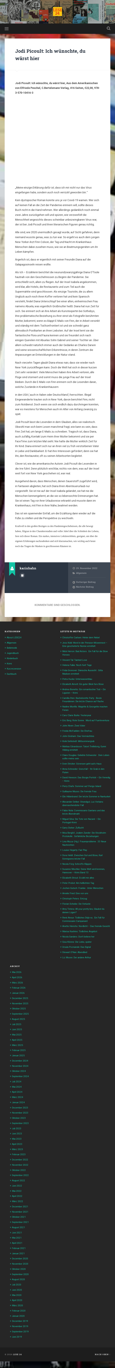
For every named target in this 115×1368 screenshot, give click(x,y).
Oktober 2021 (20, 1225)
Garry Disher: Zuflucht (74, 835)
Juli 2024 (17, 1092)
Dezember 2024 (21, 1071)
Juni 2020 (17, 1297)
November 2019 (21, 1333)
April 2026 (18, 989)
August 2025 (19, 1030)
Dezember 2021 (21, 1215)
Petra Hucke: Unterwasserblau (79, 682)
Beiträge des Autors (22, 576)
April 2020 (18, 1307)
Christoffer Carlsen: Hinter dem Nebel (83, 638)
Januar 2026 (19, 1004)
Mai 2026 (17, 984)
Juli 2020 (17, 1292)
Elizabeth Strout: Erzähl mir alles (80, 887)
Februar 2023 (19, 1163)
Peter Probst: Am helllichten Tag (80, 893)
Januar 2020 (19, 1322)
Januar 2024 (19, 1112)
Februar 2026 (19, 999)
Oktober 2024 (20, 1081)
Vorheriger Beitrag (86, 583)
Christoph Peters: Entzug (76, 908)
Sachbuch (12, 674)
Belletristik (13, 648)
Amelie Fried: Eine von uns (76, 903)
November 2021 (21, 1220)
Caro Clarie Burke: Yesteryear (78, 718)
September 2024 (21, 1086)
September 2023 (21, 1133)
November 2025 (21, 1015)
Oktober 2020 (20, 1276)
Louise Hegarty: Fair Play (76, 860)
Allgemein (81, 574)
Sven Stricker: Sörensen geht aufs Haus (84, 769)
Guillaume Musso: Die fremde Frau (81, 796)
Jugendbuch (14, 653)
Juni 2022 (17, 1194)
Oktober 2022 (20, 1179)
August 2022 (19, 1189)
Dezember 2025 (21, 1009)
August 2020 (19, 1286)
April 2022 (18, 1204)
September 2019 (21, 1338)
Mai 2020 (17, 1302)
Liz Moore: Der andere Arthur (78, 969)
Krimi (10, 664)
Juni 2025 (17, 1040)
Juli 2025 (17, 1035)
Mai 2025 (17, 1045)
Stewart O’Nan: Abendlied (76, 964)
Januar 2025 (19, 1066)
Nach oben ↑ (102, 1361)
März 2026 (18, 994)
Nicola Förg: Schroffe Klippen (78, 874)
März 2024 (18, 1107)
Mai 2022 (17, 1199)
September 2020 (21, 1281)
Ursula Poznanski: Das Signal (78, 959)
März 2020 (18, 1312)
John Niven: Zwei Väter (75, 731)
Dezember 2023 (21, 1117)
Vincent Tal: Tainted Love (76, 663)
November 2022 (21, 1174)
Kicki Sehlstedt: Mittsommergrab (80, 747)
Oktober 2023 (20, 1127)
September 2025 (21, 1025)
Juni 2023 (17, 1143)
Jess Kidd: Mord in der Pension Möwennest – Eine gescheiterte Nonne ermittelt (84, 647)
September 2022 (21, 1184)
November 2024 (21, 1076)
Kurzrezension (15, 669)
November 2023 (21, 1122)
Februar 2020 (19, 1317)
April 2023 (18, 1153)
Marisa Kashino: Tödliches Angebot (82, 944)
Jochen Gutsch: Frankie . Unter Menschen (85, 898)
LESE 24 (17, 1361)
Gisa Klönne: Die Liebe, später (78, 954)
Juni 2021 (17, 1240)
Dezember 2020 (21, 1266)
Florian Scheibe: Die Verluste (78, 913)
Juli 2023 (17, 1138)
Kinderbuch (13, 658)
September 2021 (21, 1230)
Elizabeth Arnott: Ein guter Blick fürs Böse (85, 687)
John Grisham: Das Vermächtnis (80, 742)
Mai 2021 (17, 1245)
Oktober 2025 (20, 1020)
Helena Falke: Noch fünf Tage (78, 669)
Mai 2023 (17, 1148)
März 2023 (18, 1158)
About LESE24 (15, 638)
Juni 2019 (17, 1343)
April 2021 (18, 1251)
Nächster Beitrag (85, 588)
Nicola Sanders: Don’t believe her (80, 949)
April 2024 (18, 1102)
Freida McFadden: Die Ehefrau (79, 736)
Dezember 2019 (21, 1327)
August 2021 (19, 1235)
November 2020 (21, 1271)
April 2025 (18, 1051)
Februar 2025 (19, 1061)
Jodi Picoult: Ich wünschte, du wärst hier (54, 55)
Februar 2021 (19, 1256)
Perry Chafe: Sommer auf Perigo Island (84, 791)
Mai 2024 (17, 1097)
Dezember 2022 (21, 1168)
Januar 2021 (19, 1261)
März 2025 (18, 1056)
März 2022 (18, 1210)
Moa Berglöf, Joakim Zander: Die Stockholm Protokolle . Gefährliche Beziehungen (82, 844)
